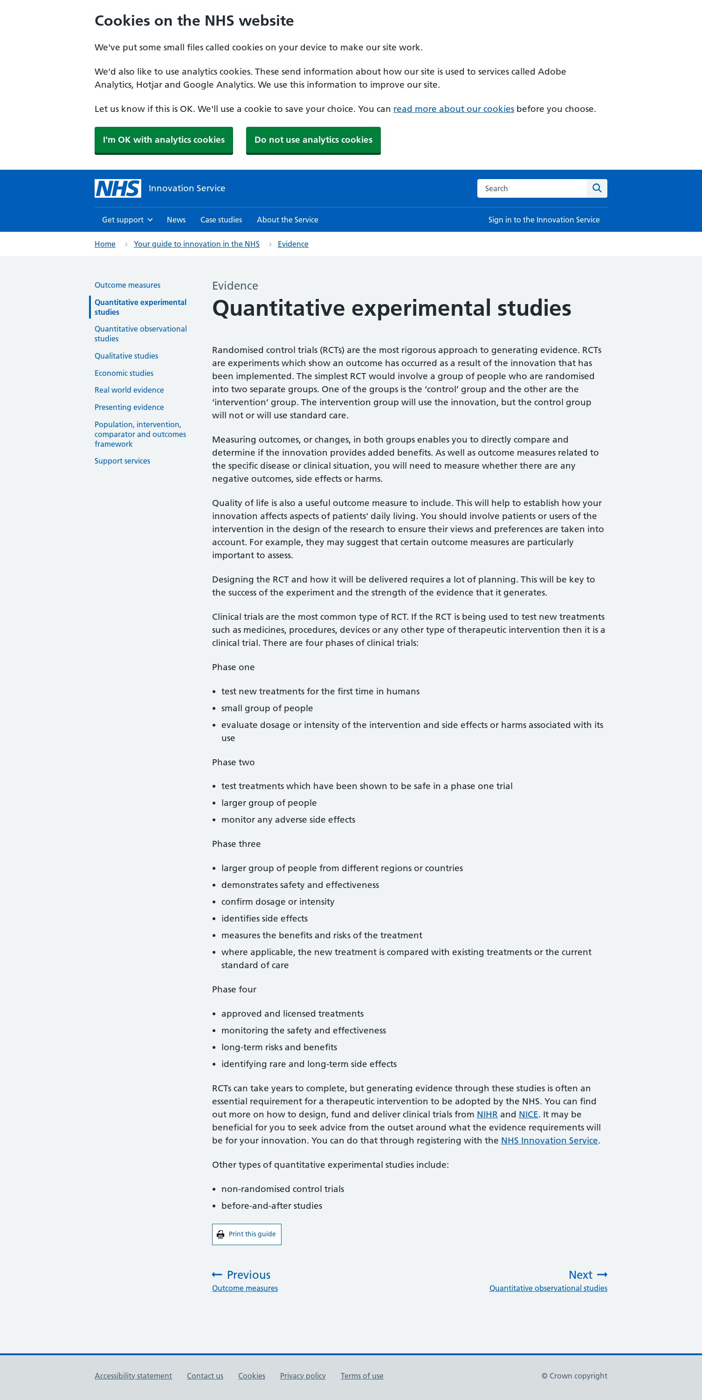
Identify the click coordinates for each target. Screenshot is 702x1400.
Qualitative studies (126, 355)
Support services (122, 460)
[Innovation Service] (160, 188)
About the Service (287, 219)
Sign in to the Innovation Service (544, 219)
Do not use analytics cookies (313, 139)
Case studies (221, 219)
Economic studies (124, 373)
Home (105, 244)
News (176, 219)
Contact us (205, 1375)
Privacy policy (303, 1375)
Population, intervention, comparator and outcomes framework (140, 434)
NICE (528, 1114)
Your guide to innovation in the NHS (197, 244)
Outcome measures (127, 285)
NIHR (487, 1114)
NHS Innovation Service (549, 1140)
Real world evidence (129, 390)
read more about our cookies (453, 109)
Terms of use (362, 1375)
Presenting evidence (129, 407)
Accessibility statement (133, 1375)
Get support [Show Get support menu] (123, 219)
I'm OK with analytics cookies (164, 139)
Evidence (293, 244)
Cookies (251, 1375)
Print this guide (255, 1233)
